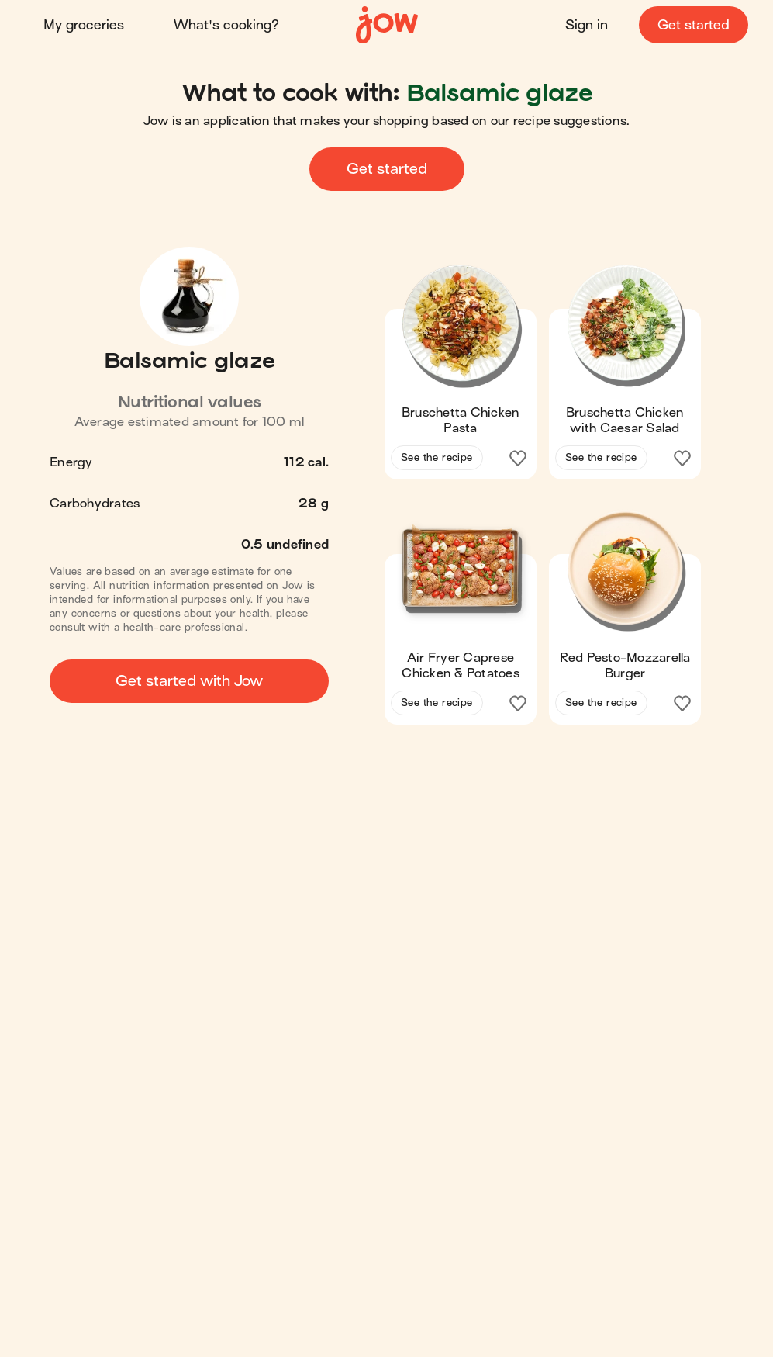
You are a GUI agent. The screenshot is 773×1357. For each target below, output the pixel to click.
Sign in (586, 25)
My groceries (83, 25)
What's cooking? (226, 25)
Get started (693, 25)
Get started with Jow (189, 681)
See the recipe (437, 457)
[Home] (387, 25)
